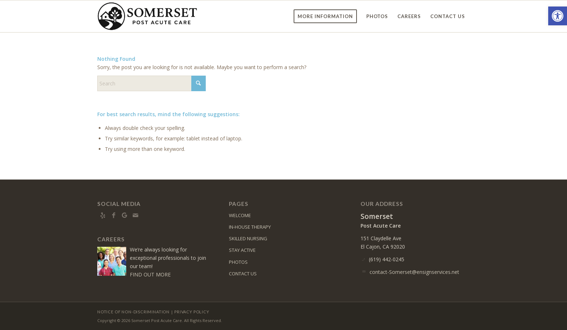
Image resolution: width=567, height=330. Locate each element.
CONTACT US (243, 273)
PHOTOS (238, 262)
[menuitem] (325, 16)
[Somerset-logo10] (147, 16)
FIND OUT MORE (150, 274)
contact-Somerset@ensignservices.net (414, 271)
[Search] (151, 83)
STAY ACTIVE (242, 250)
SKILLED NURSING (248, 238)
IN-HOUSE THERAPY (250, 227)
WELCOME (240, 215)
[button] (557, 16)
